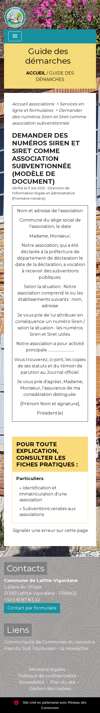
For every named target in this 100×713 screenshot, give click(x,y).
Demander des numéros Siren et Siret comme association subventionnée (49, 117)
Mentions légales (47, 669)
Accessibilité (31, 682)
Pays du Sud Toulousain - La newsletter (46, 648)
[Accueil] (15, 14)
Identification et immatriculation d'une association (43, 493)
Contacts (25, 568)
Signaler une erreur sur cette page (50, 530)
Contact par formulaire (32, 607)
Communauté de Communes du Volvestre (49, 642)
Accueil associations (33, 103)
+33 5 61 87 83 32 (22, 599)
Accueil (36, 73)
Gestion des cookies (50, 688)
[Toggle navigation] (15, 36)
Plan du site (62, 682)
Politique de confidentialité (47, 675)
